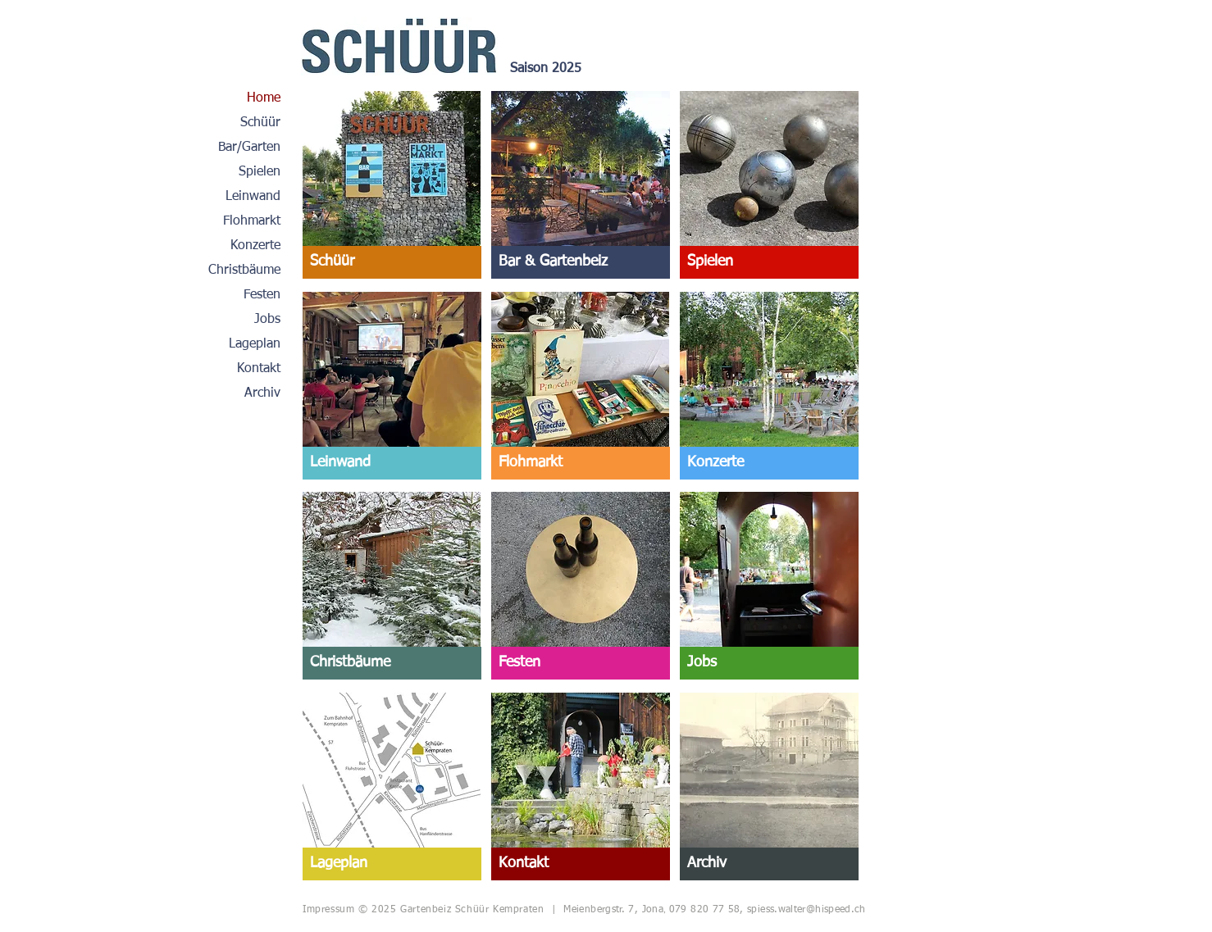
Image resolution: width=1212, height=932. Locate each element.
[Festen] (580, 663)
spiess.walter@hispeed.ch (806, 910)
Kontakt (258, 368)
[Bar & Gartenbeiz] (580, 262)
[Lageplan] (392, 864)
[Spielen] (769, 262)
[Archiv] (769, 864)
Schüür (260, 123)
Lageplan (254, 344)
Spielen (259, 172)
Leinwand (253, 196)
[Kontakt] (580, 864)
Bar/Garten (249, 147)
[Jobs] (769, 663)
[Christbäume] (392, 663)
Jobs (267, 319)
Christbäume (244, 270)
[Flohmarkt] (580, 463)
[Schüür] (392, 262)
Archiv (262, 393)
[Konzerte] (769, 463)
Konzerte (255, 245)
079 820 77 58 (704, 910)
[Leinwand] (392, 463)
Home (263, 98)
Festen (262, 295)
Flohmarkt (251, 221)
